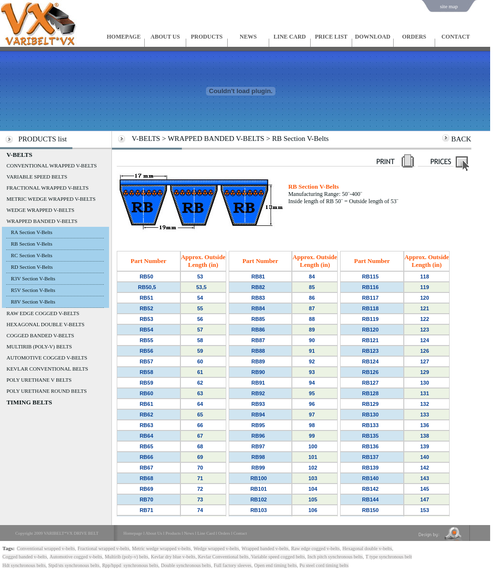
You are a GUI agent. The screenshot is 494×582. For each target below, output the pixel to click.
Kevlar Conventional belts (222, 556)
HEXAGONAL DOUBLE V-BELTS (45, 324)
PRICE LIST (331, 36)
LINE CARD (290, 36)
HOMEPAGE (123, 36)
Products (173, 533)
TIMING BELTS (29, 402)
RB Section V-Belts (31, 244)
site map (449, 6)
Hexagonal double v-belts (367, 548)
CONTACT (455, 36)
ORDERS (414, 36)
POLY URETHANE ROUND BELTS (46, 391)
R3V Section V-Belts (33, 278)
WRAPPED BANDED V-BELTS (41, 221)
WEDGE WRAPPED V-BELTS (40, 210)
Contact (240, 533)
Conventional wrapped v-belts (46, 548)
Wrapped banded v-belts (265, 548)
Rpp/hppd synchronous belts (130, 565)
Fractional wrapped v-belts (103, 548)
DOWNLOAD (372, 36)
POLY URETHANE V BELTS (38, 380)
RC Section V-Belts (31, 255)
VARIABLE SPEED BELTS (36, 177)
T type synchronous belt (389, 556)
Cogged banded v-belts (24, 556)
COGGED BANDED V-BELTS (40, 335)
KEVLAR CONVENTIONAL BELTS (47, 369)
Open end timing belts (275, 565)
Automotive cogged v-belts (76, 556)
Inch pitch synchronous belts (335, 556)
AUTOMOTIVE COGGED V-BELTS (46, 357)
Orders (224, 533)
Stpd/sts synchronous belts (73, 565)
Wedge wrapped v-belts (216, 548)
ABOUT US (165, 36)
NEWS (248, 36)
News (189, 533)
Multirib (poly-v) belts (126, 556)
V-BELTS (19, 154)
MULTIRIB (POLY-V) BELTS (39, 346)
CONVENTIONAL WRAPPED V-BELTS (51, 165)
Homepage (133, 533)
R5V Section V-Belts (33, 290)
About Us (153, 533)
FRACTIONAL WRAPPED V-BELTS (47, 188)
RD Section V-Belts (32, 267)
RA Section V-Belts (31, 232)
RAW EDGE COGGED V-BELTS (42, 313)
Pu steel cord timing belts (324, 565)
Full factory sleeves (232, 565)
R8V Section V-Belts (33, 302)
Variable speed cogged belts (277, 556)
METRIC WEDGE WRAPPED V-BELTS (51, 199)
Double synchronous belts (186, 565)
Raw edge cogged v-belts (315, 548)
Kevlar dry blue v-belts (173, 556)
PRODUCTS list (42, 139)
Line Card (206, 533)
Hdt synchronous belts (23, 565)
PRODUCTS (206, 36)
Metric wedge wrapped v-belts (161, 548)
